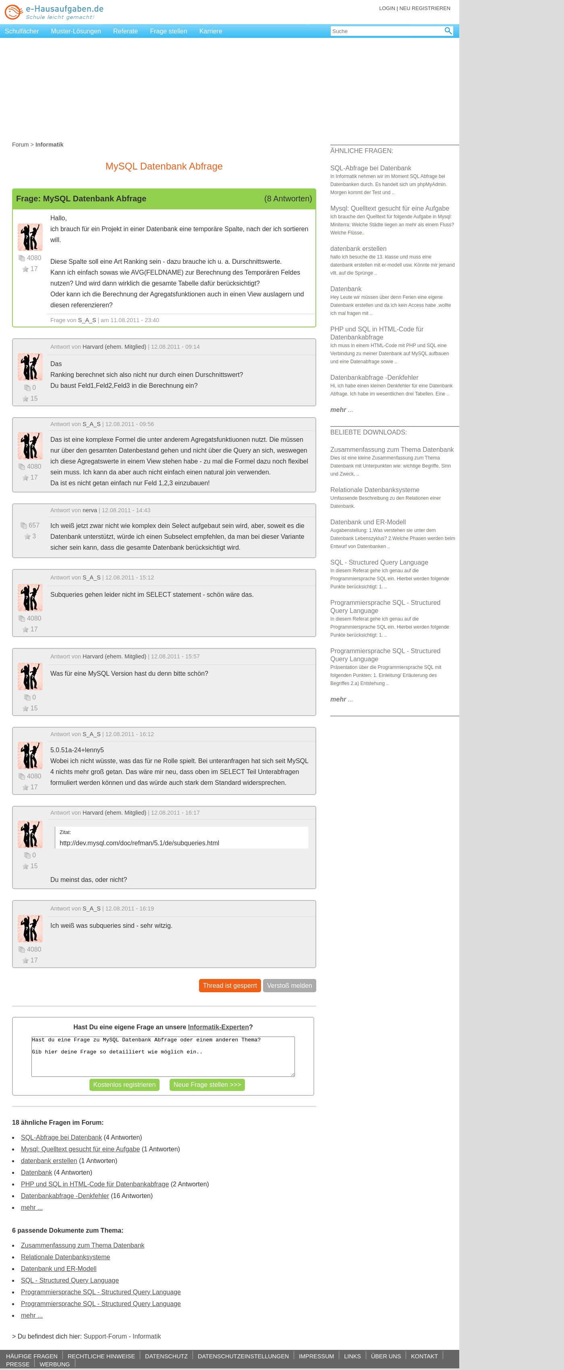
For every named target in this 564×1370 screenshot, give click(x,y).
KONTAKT (424, 1356)
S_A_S (87, 320)
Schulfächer (22, 31)
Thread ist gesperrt (230, 985)
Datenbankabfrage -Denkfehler (65, 1195)
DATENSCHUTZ (166, 1356)
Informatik (147, 1336)
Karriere (210, 31)
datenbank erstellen (49, 1160)
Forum (20, 144)
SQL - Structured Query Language (70, 1280)
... (341, 409)
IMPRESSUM (316, 1356)
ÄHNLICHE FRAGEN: (361, 150)
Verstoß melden (289, 985)
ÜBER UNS (386, 1356)
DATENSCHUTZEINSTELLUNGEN (243, 1356)
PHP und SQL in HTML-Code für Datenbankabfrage (95, 1184)
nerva (90, 510)
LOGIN (387, 8)
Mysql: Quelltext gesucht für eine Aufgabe (80, 1149)
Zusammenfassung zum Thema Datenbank (83, 1245)
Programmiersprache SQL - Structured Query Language (101, 1292)
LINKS (352, 1356)
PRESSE (17, 1364)
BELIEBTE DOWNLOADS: (368, 432)
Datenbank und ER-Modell (59, 1268)
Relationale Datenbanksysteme (65, 1257)
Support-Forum (105, 1336)
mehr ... (32, 1207)
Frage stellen (168, 31)
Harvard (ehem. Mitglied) (114, 347)
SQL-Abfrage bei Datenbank (61, 1137)
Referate (125, 31)
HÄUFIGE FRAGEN (32, 1356)
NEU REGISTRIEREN (424, 8)
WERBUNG (54, 1364)
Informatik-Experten (218, 1027)
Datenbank (36, 1172)
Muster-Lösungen (76, 31)
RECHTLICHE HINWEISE (101, 1356)
